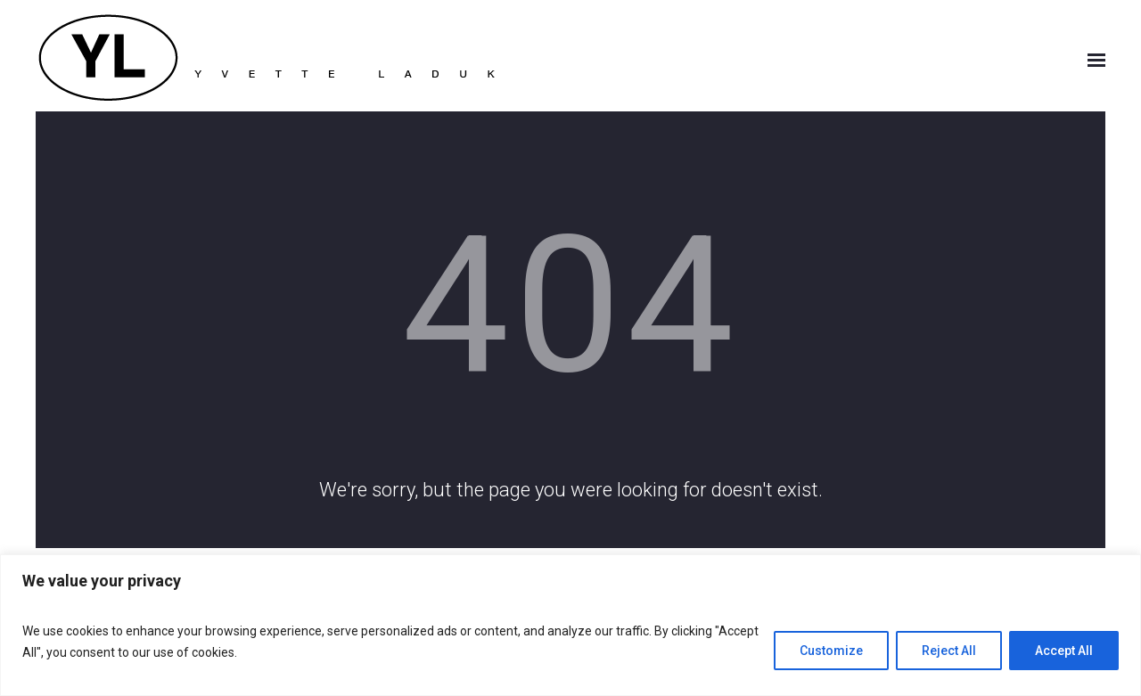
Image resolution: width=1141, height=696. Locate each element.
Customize (831, 650)
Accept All (1064, 650)
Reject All (949, 650)
